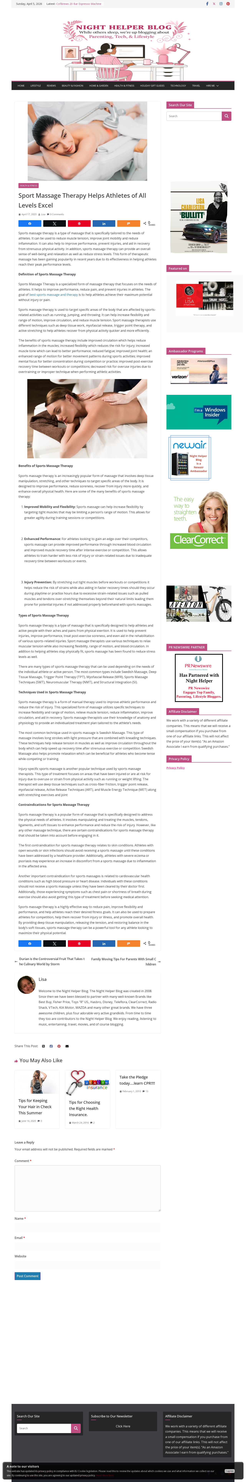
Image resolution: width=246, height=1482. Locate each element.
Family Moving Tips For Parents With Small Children (126, 961)
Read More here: (105, 1475)
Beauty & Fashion (72, 85)
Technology (178, 85)
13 (146, 1091)
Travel (196, 85)
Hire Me (210, 85)
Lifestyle (36, 85)
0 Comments (55, 214)
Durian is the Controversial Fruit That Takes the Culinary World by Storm (50, 961)
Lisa (43, 214)
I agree (230, 1471)
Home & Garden (98, 85)
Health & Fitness (124, 85)
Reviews (51, 85)
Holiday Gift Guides (152, 85)
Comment (23, 1161)
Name (20, 1218)
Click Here (123, 1426)
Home (21, 85)
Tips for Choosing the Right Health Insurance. (84, 1108)
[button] (217, 85)
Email (20, 1238)
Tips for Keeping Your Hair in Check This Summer (35, 1106)
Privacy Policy (175, 768)
